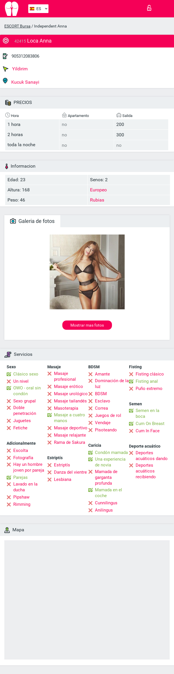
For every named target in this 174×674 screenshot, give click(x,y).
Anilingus (104, 510)
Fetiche (20, 428)
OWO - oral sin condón (27, 390)
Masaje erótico (68, 386)
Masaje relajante (70, 435)
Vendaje (103, 422)
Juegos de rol (108, 415)
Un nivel (21, 381)
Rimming (21, 504)
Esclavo (102, 401)
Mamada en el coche (108, 492)
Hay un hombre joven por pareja (28, 467)
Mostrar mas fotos (87, 325)
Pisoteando (106, 430)
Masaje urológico (71, 393)
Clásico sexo (25, 374)
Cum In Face (148, 430)
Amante (102, 374)
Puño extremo (149, 388)
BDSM (101, 393)
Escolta (20, 450)
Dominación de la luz (112, 383)
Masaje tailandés (70, 401)
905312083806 (25, 56)
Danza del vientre (70, 472)
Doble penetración (24, 410)
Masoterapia (66, 408)
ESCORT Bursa (17, 26)
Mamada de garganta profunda (106, 477)
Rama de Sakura (69, 442)
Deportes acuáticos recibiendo (146, 471)
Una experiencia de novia (110, 462)
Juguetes (22, 420)
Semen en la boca (147, 413)
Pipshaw (21, 497)
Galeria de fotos (32, 221)
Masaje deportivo (70, 428)
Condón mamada (111, 452)
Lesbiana (62, 479)
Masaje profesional (65, 376)
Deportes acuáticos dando (152, 455)
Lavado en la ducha (25, 486)
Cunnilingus (106, 503)
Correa (101, 408)
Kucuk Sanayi (21, 81)
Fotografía (23, 457)
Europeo (98, 190)
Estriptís (62, 465)
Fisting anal (147, 381)
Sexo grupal (24, 401)
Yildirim (15, 69)
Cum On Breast (150, 423)
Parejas (20, 477)
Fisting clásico (150, 374)
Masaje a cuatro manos (69, 417)
